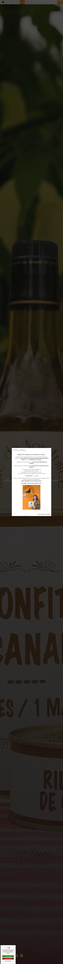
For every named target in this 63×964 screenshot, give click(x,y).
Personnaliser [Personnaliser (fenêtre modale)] (8, 961)
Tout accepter (8, 956)
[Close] (50, 449)
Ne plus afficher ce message (44, 514)
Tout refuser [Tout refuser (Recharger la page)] (8, 958)
